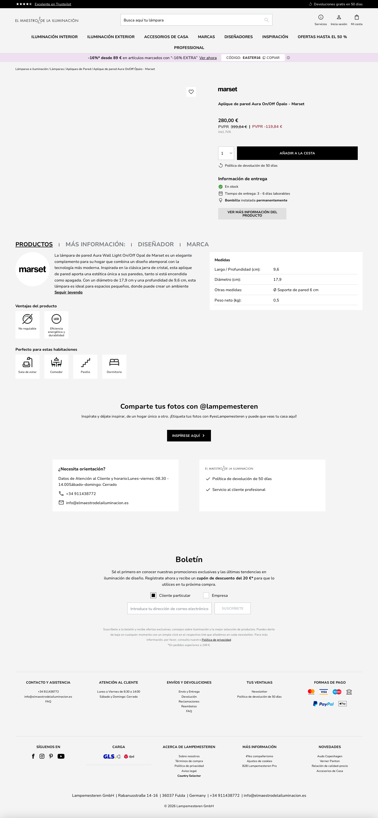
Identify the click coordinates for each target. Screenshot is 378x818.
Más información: (95, 244)
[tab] (37, 244)
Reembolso (189, 706)
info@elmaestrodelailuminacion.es (97, 502)
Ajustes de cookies (259, 761)
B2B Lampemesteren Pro (259, 766)
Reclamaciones (189, 701)
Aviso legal (189, 771)
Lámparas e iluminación (31, 69)
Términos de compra (189, 761)
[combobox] (196, 19)
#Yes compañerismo (259, 756)
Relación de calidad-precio (330, 766)
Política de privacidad (216, 639)
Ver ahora (208, 57)
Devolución (189, 696)
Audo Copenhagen (329, 756)
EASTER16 (253, 57)
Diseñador (156, 244)
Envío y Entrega (189, 691)
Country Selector (189, 775)
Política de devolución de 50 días (259, 696)
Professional (189, 47)
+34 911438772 (81, 493)
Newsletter (259, 691)
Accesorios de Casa (330, 771)
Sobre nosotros (189, 756)
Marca (198, 244)
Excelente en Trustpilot (53, 4)
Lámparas (57, 69)
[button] (191, 92)
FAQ (48, 701)
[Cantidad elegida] (226, 153)
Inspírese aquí (186, 435)
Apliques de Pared (78, 69)
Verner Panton (330, 761)
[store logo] (46, 19)
